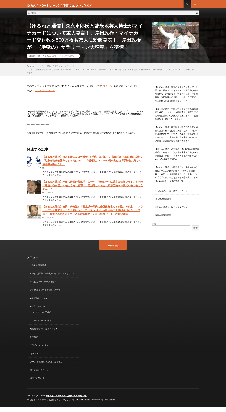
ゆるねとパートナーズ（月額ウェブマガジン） (68, 401)
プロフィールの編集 (43, 326)
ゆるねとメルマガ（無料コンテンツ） (173, 197)
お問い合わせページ (40, 375)
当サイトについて (45, 93)
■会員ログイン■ (38, 312)
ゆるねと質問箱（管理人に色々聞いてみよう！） (54, 280)
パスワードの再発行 (43, 318)
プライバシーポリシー (41, 351)
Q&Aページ (36, 359)
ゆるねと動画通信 (164, 206)
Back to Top (113, 252)
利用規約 (34, 343)
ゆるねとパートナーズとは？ (44, 288)
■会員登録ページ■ (39, 304)
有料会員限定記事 (164, 222)
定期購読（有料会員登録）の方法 (46, 296)
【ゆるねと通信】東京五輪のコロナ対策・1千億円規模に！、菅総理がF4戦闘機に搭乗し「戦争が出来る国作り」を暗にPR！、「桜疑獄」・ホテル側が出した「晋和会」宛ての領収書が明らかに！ (92, 163)
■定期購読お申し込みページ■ (44, 334)
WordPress (111, 405)
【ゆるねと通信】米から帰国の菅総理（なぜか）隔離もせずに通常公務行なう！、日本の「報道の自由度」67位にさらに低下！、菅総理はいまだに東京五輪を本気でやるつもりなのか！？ (92, 188)
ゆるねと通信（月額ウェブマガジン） (60, 59)
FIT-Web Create (83, 405)
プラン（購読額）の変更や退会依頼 (47, 367)
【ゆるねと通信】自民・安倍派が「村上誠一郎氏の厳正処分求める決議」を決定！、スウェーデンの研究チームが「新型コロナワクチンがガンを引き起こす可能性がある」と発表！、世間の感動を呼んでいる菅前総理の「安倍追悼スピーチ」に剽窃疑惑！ (92, 213)
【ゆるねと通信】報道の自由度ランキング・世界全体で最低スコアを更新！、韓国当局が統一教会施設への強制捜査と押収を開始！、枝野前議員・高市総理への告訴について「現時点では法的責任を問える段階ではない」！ (177, 96)
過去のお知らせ (37, 383)
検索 (154, 231)
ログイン (107, 88)
